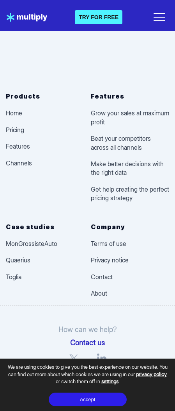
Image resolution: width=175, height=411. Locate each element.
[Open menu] (159, 15)
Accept (87, 399)
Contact (102, 277)
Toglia (13, 277)
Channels (19, 163)
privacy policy (151, 374)
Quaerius (18, 260)
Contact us (87, 342)
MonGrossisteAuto (31, 244)
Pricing (15, 130)
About (99, 293)
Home (14, 113)
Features (18, 146)
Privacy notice (110, 260)
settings (109, 381)
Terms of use (108, 244)
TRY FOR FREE (98, 17)
